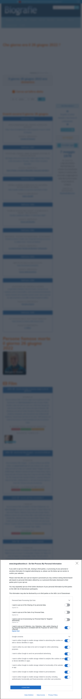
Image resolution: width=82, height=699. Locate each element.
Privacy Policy (53, 695)
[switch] (67, 605)
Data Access (41, 695)
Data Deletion (28, 695)
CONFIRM (26, 687)
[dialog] (41, 629)
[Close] (78, 564)
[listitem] (41, 600)
